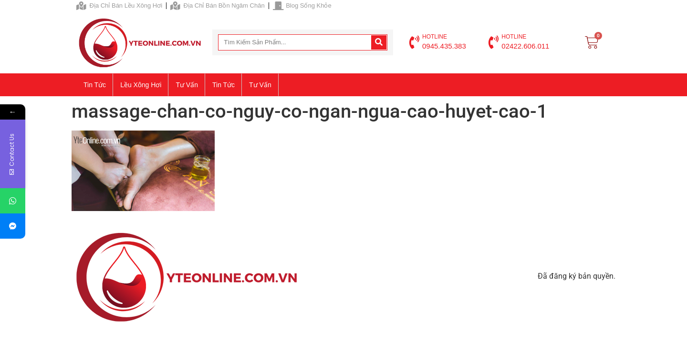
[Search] (379, 42)
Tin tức (94, 85)
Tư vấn (187, 85)
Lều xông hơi (140, 85)
